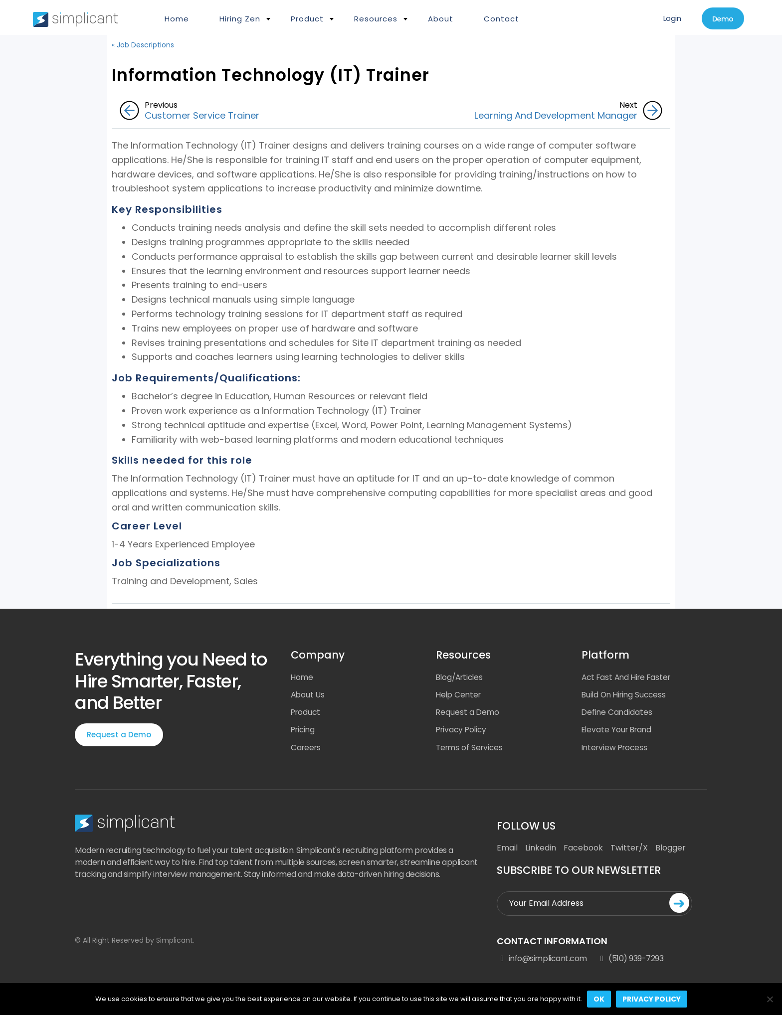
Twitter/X (629, 850)
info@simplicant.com (541, 960)
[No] (770, 999)
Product (307, 18)
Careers (307, 749)
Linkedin (540, 850)
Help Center (460, 695)
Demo (721, 19)
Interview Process (616, 749)
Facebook (583, 850)
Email (507, 850)
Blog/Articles (461, 677)
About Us (308, 695)
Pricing (304, 731)
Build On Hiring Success (626, 695)
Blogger (670, 850)
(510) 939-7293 (630, 960)
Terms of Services (471, 749)
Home (177, 18)
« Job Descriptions (143, 45)
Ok (598, 999)
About (440, 18)
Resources (375, 18)
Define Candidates (618, 713)
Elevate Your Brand (619, 731)
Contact (501, 18)
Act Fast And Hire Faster (629, 677)
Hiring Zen (239, 18)
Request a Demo (119, 735)
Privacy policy (651, 999)
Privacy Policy (463, 731)
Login (667, 18)
